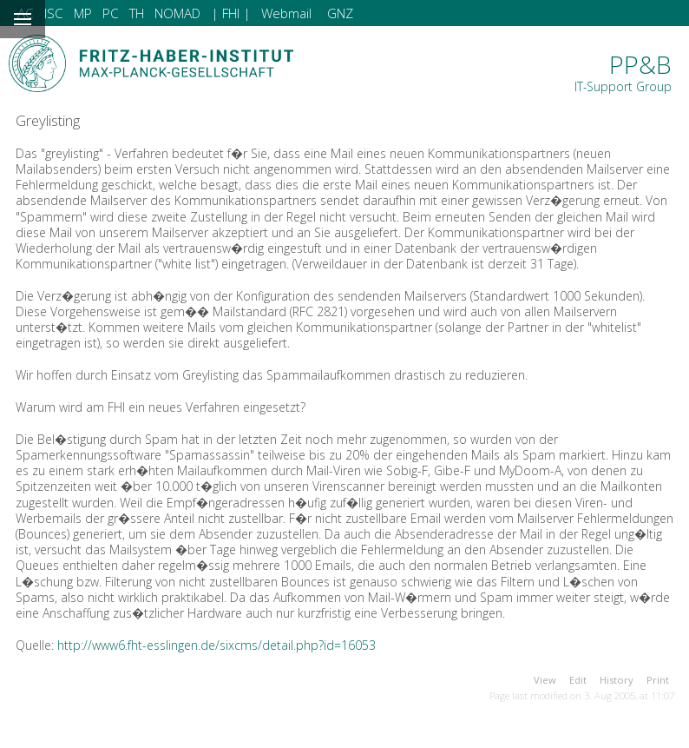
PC (110, 13)
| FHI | (231, 13)
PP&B (623, 71)
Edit (578, 679)
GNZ (340, 13)
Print (657, 679)
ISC (53, 13)
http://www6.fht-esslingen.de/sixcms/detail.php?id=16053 (216, 645)
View (545, 679)
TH (136, 13)
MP (83, 13)
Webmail (286, 13)
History (616, 679)
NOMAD (177, 13)
